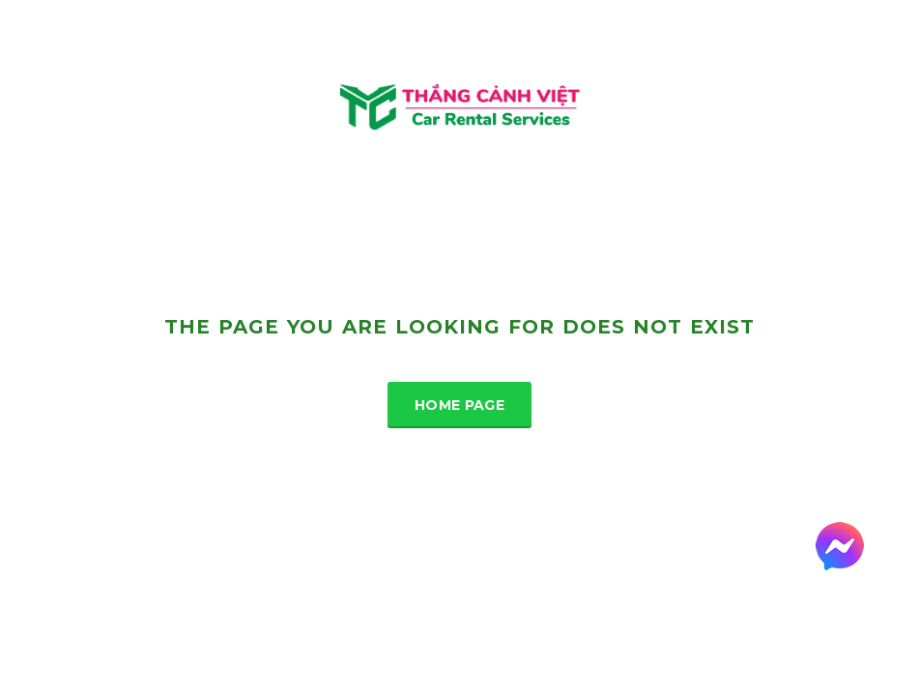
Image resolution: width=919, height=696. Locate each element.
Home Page (459, 405)
